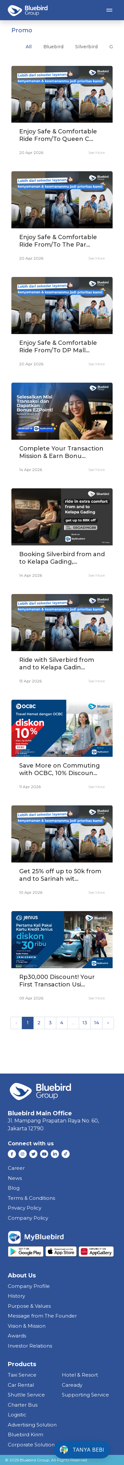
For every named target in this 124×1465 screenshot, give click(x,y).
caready (72, 1385)
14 (96, 1023)
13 (84, 1023)
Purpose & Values (29, 1306)
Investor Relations (30, 1346)
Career (16, 1168)
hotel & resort (80, 1375)
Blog (14, 1188)
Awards (17, 1336)
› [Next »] (108, 1023)
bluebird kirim (25, 1434)
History (16, 1296)
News (15, 1178)
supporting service (85, 1395)
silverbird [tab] (86, 47)
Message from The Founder (42, 1316)
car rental (21, 1385)
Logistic (17, 1415)
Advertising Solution (32, 1425)
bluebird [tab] (53, 47)
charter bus (22, 1405)
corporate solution (31, 1445)
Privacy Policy (24, 1208)
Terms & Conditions (31, 1198)
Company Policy (28, 1218)
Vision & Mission (27, 1326)
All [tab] (29, 47)
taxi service (22, 1375)
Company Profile (29, 1286)
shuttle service (26, 1395)
